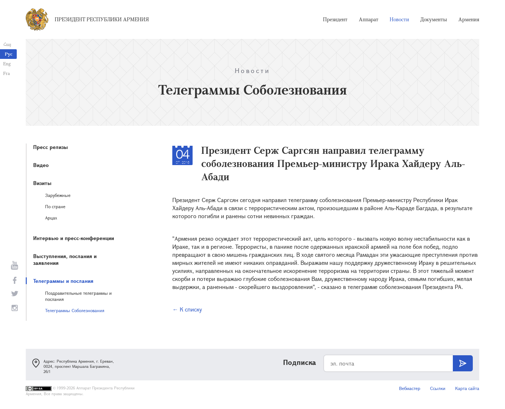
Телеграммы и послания (63, 280)
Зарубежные (58, 195)
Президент (335, 19)
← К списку (187, 309)
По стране (55, 206)
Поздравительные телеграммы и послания (78, 296)
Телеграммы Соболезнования (74, 310)
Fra (6, 73)
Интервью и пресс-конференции (73, 238)
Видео (41, 165)
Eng (7, 63)
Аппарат (368, 19)
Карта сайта (467, 388)
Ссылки (437, 388)
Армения (468, 19)
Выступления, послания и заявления (65, 259)
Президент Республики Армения (102, 19)
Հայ (7, 44)
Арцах (51, 218)
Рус (9, 54)
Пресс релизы (50, 147)
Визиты (42, 183)
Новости (399, 19)
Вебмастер (409, 388)
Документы (433, 19)
